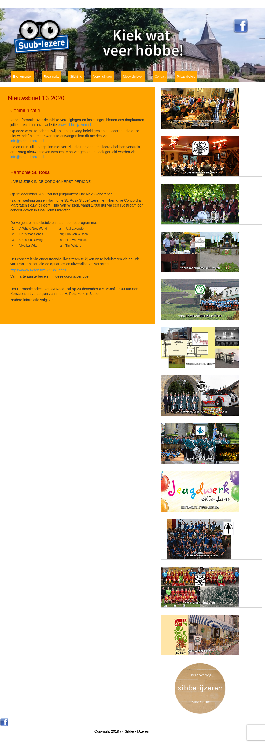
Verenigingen (102, 76)
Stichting (76, 76)
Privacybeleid (186, 76)
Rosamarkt (51, 76)
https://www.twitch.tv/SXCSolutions (38, 270)
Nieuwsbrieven (133, 76)
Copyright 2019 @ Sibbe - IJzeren (121, 731)
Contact (160, 76)
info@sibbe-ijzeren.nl (27, 141)
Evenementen (22, 76)
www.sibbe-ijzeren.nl (74, 125)
